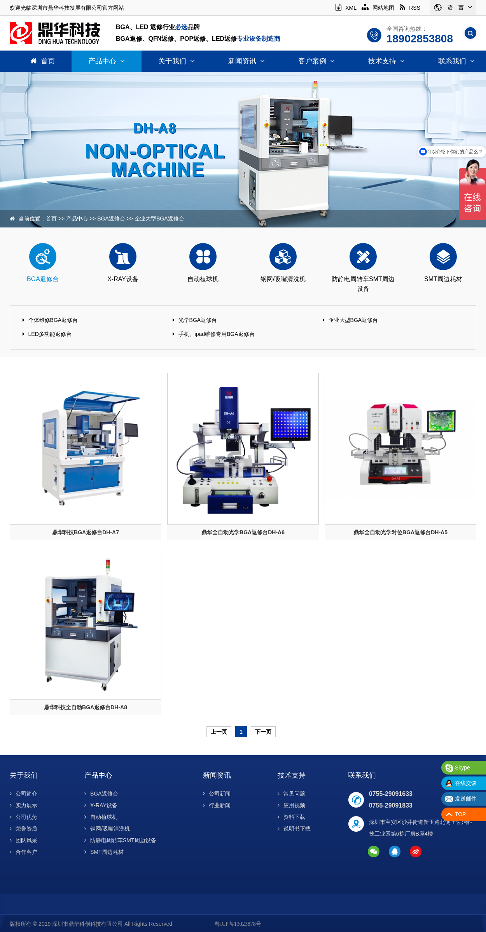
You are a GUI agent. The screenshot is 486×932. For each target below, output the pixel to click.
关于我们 (176, 61)
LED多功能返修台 (50, 334)
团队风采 (23, 840)
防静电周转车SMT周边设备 (120, 840)
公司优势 (23, 817)
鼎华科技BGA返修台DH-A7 (85, 532)
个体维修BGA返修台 (53, 320)
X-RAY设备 (100, 805)
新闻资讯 (246, 61)
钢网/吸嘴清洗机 (107, 828)
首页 (42, 61)
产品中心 (106, 61)
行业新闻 (217, 805)
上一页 (219, 732)
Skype (462, 767)
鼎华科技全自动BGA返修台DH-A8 (85, 707)
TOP (460, 814)
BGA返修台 (111, 218)
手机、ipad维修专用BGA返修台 (216, 334)
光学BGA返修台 (197, 320)
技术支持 (386, 61)
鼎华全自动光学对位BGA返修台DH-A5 (400, 532)
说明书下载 (294, 828)
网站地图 (378, 8)
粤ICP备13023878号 (238, 924)
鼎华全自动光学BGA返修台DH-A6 (243, 532)
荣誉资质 (23, 828)
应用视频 (291, 805)
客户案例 (316, 61)
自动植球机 (100, 817)
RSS (410, 8)
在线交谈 (466, 783)
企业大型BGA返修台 (159, 218)
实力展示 (23, 805)
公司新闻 (217, 793)
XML (346, 8)
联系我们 (362, 775)
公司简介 (23, 793)
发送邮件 (466, 799)
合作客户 (23, 852)
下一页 (263, 732)
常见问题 (291, 793)
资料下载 (291, 817)
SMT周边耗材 (104, 852)
